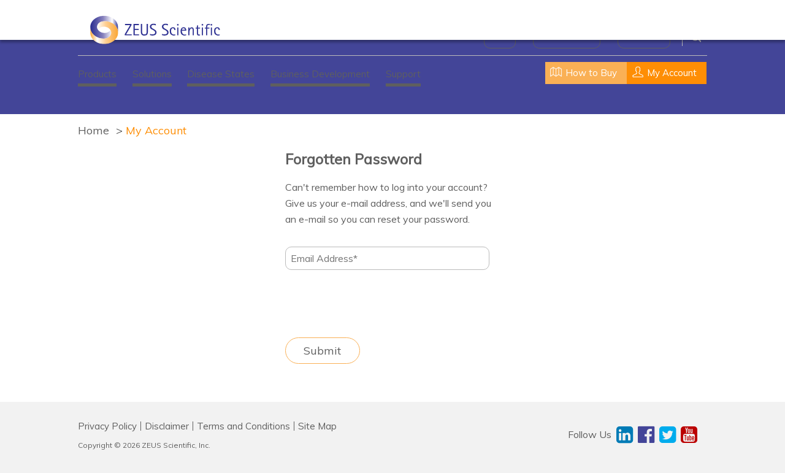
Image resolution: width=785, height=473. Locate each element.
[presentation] (378, 304)
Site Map (317, 426)
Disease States (221, 74)
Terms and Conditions (243, 426)
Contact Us (644, 36)
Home (93, 130)
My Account (156, 130)
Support (403, 74)
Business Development (320, 74)
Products (97, 74)
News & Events (567, 36)
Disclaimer (167, 426)
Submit (322, 351)
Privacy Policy (107, 426)
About (500, 36)
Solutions (152, 74)
